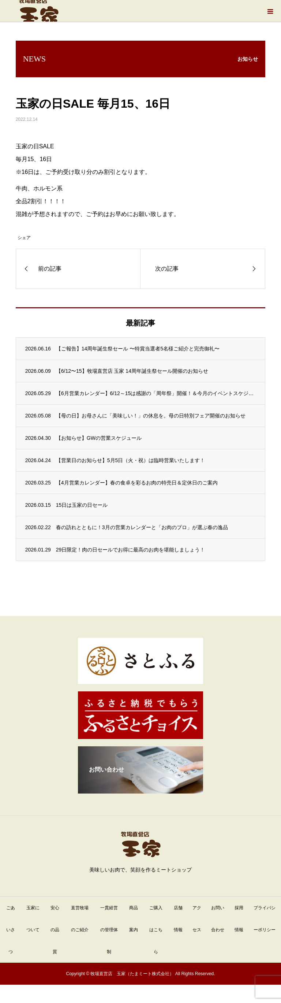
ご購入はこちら (155, 929)
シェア (24, 237)
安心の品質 (54, 929)
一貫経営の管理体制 (109, 929)
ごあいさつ (10, 929)
